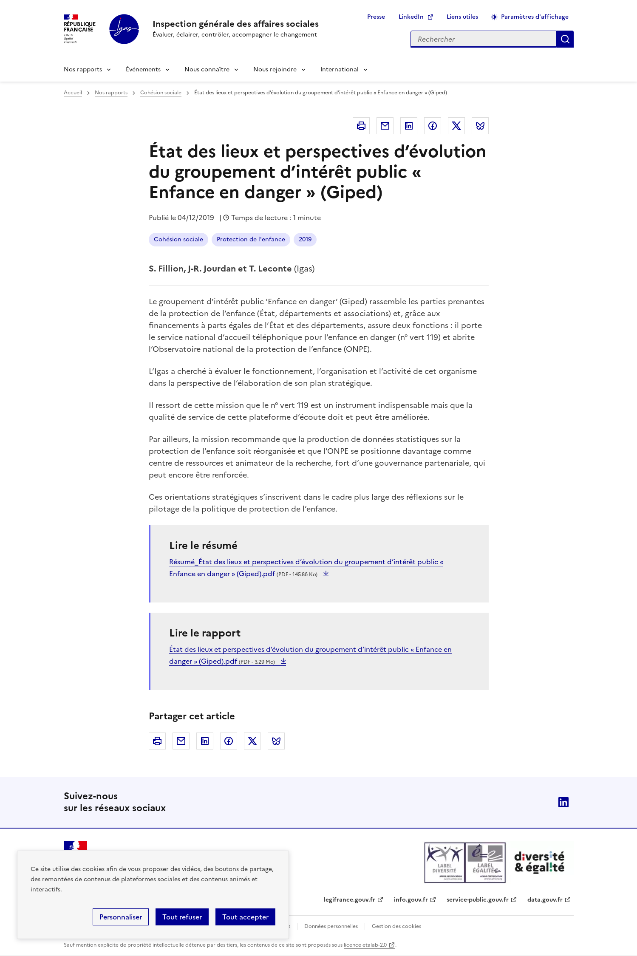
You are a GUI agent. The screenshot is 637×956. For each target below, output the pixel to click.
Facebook (432, 125)
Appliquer (565, 39)
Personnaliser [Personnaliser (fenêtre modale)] (120, 917)
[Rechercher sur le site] (484, 39)
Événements (143, 69)
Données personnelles (331, 926)
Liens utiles (462, 16)
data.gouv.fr (545, 899)
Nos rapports (83, 69)
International (339, 69)
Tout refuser (182, 917)
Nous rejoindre (275, 69)
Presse (376, 16)
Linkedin (408, 125)
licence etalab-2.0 (365, 945)
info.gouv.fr (411, 899)
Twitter (456, 125)
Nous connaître (206, 69)
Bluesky (480, 125)
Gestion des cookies (396, 926)
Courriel (385, 125)
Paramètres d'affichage (535, 16)
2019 (305, 239)
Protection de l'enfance (251, 239)
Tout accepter (245, 917)
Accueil (73, 92)
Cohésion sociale (160, 92)
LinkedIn (411, 16)
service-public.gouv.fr (478, 899)
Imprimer (361, 125)
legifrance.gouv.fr (349, 899)
